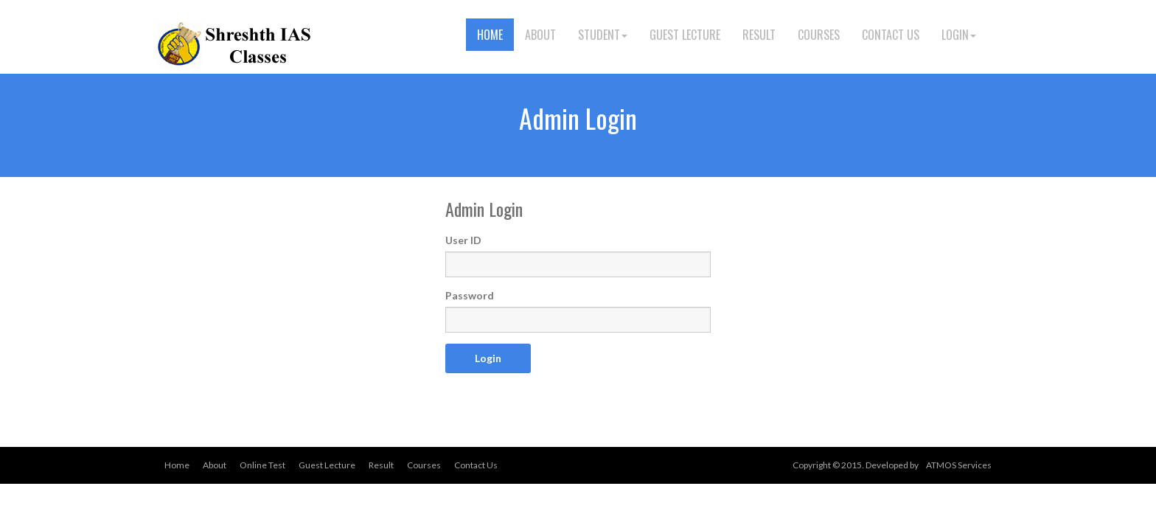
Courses (819, 35)
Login (958, 35)
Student (602, 35)
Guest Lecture (685, 35)
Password (469, 295)
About (540, 35)
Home (490, 35)
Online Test (262, 465)
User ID (463, 240)
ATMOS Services (959, 465)
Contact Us (890, 35)
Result (759, 35)
